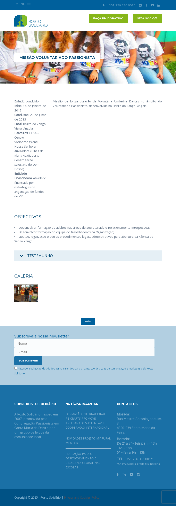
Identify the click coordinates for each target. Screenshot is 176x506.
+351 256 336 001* (119, 5)
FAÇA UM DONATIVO (108, 18)
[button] (20, 4)
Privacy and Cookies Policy (81, 497)
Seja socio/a (147, 18)
